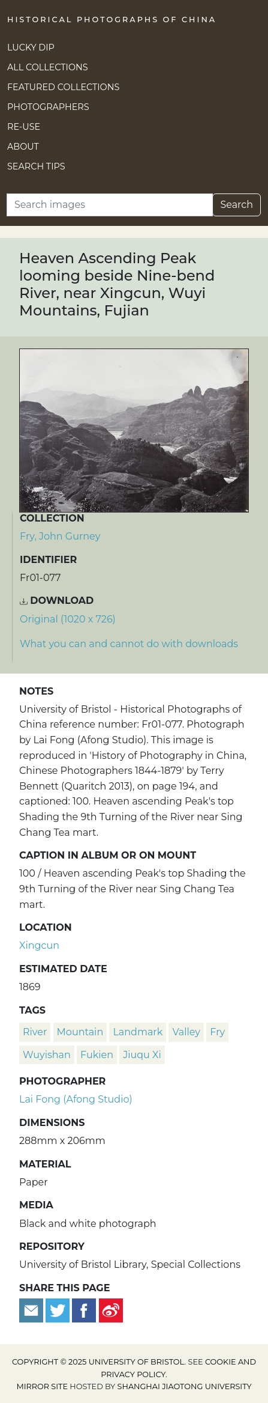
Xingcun (39, 945)
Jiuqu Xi (142, 1055)
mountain (80, 1032)
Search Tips (36, 166)
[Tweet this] (59, 1309)
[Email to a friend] (32, 1309)
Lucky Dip (31, 47)
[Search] (110, 204)
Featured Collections (63, 87)
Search (236, 204)
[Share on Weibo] (111, 1309)
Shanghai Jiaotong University (185, 1386)
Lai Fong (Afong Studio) (76, 1099)
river (35, 1032)
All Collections (47, 67)
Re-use (23, 126)
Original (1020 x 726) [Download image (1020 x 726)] (68, 619)
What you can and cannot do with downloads (129, 644)
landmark (137, 1032)
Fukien (96, 1055)
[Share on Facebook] (84, 1309)
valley (186, 1032)
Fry (217, 1032)
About (23, 146)
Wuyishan (47, 1055)
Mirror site (42, 1386)
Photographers (48, 107)
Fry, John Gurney (60, 536)
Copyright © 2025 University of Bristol (98, 1361)
